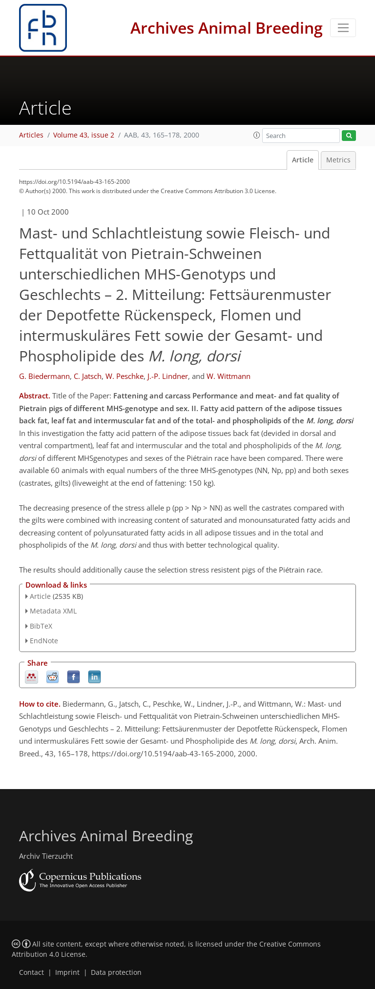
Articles (31, 135)
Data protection (116, 972)
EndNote (44, 640)
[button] (256, 135)
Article (302, 160)
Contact (31, 972)
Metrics (338, 160)
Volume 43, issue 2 (83, 135)
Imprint (67, 972)
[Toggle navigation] (343, 28)
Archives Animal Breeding (226, 27)
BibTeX (41, 626)
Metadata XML (53, 610)
